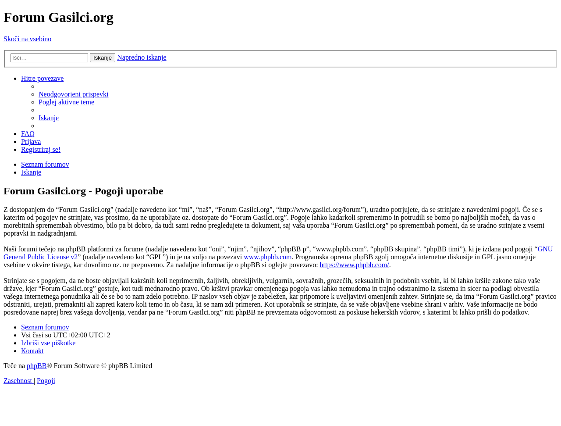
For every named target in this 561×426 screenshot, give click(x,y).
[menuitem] (74, 94)
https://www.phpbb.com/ (354, 264)
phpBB (36, 365)
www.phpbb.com (267, 257)
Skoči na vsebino (27, 39)
